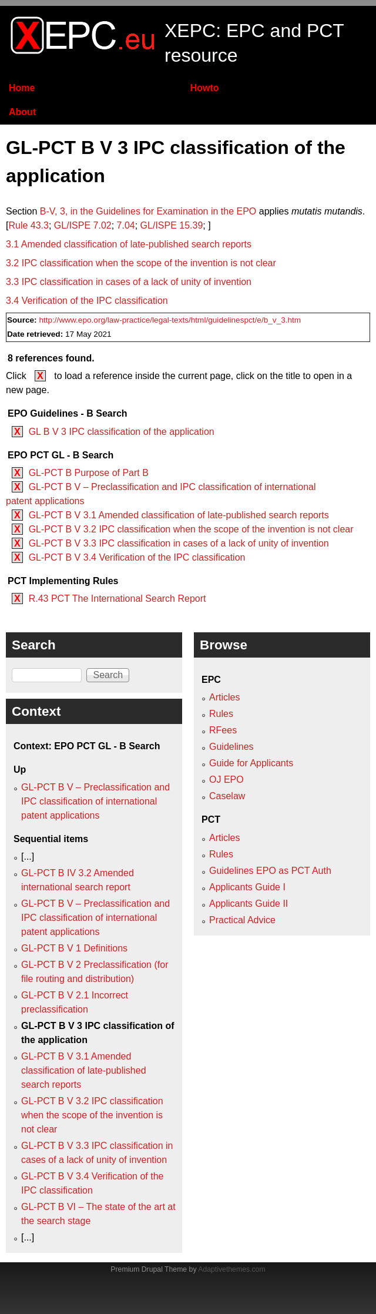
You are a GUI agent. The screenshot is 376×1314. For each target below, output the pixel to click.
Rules (221, 714)
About (22, 112)
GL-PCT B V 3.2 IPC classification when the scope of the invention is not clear (191, 529)
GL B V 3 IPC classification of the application (121, 432)
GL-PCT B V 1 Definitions (74, 948)
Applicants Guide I (247, 887)
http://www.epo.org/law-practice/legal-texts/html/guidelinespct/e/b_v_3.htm (170, 320)
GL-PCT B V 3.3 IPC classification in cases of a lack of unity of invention (179, 543)
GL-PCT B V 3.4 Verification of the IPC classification (137, 557)
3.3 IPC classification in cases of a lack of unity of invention (128, 282)
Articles (224, 697)
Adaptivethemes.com (231, 1269)
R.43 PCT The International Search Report (117, 599)
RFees (223, 730)
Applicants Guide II (248, 904)
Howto (204, 88)
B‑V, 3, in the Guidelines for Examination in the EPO (148, 211)
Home (22, 88)
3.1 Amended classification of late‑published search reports (128, 244)
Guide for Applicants (251, 763)
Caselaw (227, 796)
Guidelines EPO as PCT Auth (270, 871)
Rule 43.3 (28, 225)
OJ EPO (226, 780)
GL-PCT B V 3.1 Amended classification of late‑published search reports (179, 515)
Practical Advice (242, 920)
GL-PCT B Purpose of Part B (89, 473)
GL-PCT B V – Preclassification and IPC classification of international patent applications (95, 801)
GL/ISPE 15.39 (171, 225)
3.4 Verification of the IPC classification (87, 301)
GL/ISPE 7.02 (83, 225)
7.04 (126, 225)
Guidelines (231, 747)
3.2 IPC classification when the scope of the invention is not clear (141, 263)
